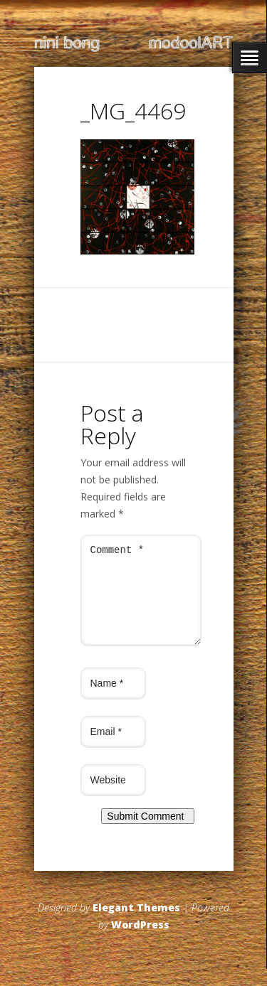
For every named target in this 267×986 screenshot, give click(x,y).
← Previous (106, 271)
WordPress (140, 941)
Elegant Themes (136, 924)
